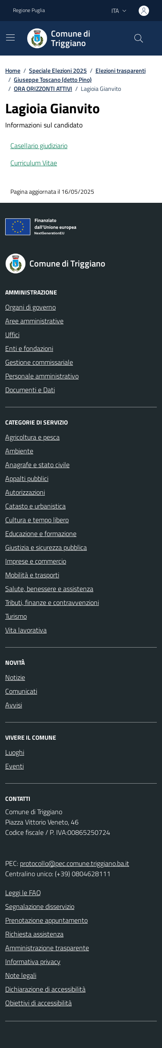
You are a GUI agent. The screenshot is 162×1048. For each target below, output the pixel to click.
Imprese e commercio (35, 561)
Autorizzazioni (25, 492)
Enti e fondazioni (29, 348)
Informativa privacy (32, 961)
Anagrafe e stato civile (37, 464)
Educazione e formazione (40, 533)
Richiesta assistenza (34, 934)
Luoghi (14, 752)
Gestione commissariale (39, 362)
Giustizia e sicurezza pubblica (46, 547)
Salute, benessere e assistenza (49, 588)
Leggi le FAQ (23, 892)
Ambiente (19, 451)
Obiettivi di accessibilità (38, 1003)
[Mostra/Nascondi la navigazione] (10, 37)
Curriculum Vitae (33, 163)
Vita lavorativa (26, 630)
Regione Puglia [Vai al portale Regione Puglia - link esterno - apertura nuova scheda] (29, 10)
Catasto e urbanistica (35, 506)
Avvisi (13, 705)
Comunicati (21, 691)
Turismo (16, 616)
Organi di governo (30, 307)
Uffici (12, 334)
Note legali (20, 975)
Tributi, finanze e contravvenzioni (52, 602)
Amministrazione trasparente (47, 948)
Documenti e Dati (30, 389)
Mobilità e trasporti (32, 575)
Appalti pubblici (26, 478)
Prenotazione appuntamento (46, 920)
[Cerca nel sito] (138, 38)
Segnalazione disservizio (39, 906)
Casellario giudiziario (38, 145)
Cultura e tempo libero (37, 520)
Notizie (15, 677)
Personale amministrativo (42, 376)
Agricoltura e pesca (32, 437)
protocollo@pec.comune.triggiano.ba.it (74, 863)
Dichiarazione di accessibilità (45, 989)
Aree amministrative (34, 321)
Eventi (14, 766)
